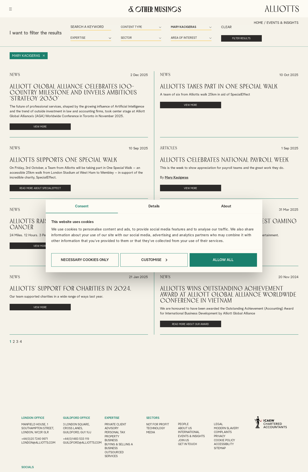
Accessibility (225, 443)
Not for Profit (157, 424)
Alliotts (281, 8)
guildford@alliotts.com (82, 442)
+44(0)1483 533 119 (76, 438)
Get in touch (188, 443)
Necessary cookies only (85, 260)
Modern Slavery (227, 428)
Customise (154, 260)
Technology (155, 428)
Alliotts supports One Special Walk (63, 159)
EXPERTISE (112, 418)
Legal (219, 424)
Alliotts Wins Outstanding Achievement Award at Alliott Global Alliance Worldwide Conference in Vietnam (228, 293)
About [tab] (226, 206)
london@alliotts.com (38, 446)
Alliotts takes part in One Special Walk (218, 86)
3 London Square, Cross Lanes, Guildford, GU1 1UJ (77, 428)
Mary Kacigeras (26, 55)
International (190, 432)
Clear (217, 27)
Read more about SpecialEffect (35, 187)
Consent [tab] (82, 206)
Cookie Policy (225, 439)
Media (150, 432)
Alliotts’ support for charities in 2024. (70, 287)
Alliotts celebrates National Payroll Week (224, 159)
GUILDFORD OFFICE (76, 418)
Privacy (220, 435)
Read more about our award (185, 323)
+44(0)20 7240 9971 (34, 442)
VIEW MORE (35, 126)
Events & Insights (192, 435)
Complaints (224, 432)
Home (258, 23)
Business (111, 439)
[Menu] (11, 7)
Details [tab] (154, 206)
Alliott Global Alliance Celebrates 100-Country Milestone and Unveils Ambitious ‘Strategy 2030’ (73, 92)
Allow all (223, 260)
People (184, 424)
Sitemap (221, 447)
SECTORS (152, 418)
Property (112, 435)
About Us (185, 428)
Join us (184, 439)
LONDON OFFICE (32, 418)
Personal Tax (115, 432)
